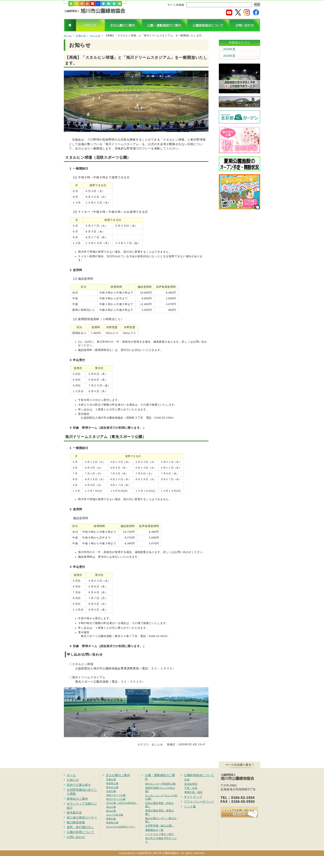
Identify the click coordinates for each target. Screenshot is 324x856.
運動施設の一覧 (154, 830)
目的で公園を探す (79, 784)
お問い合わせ (76, 837)
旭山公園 (111, 807)
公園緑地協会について (199, 775)
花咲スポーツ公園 (116, 795)
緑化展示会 (74, 812)
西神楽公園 (112, 822)
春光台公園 (112, 787)
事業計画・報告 (193, 792)
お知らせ (81, 35)
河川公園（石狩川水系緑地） (122, 803)
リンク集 (190, 806)
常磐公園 (111, 779)
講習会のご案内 (77, 798)
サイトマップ (193, 796)
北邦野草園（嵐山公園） (159, 825)
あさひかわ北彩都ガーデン (120, 826)
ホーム (68, 35)
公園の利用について (80, 832)
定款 (186, 779)
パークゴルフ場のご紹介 (159, 834)
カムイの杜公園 (114, 814)
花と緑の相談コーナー (82, 817)
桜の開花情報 (76, 822)
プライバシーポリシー (199, 801)
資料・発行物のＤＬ (80, 827)
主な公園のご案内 (118, 775)
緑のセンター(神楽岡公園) (160, 783)
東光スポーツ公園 (116, 799)
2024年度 (229, 55)
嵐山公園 (111, 811)
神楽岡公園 (112, 783)
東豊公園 (111, 818)
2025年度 (229, 49)
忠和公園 (111, 791)
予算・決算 (191, 788)
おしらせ (95, 35)
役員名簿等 (191, 784)
